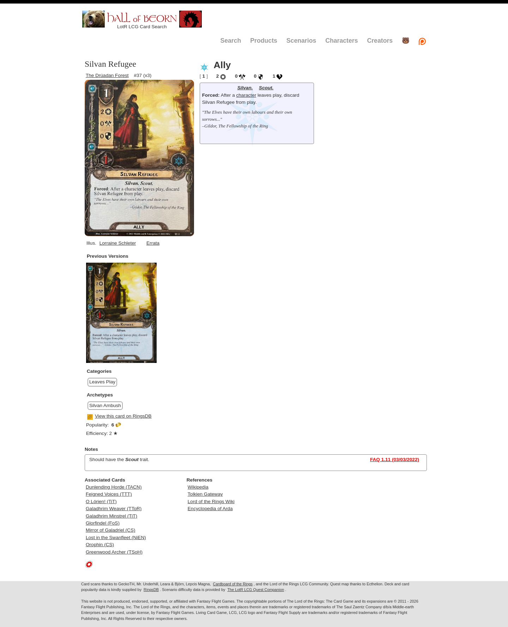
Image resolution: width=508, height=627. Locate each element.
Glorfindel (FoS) (103, 523)
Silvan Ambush (105, 405)
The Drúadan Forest (107, 75)
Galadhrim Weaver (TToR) (113, 508)
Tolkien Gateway (205, 494)
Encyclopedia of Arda (210, 508)
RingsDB (151, 589)
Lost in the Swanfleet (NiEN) (116, 537)
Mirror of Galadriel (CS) (110, 530)
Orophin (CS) (100, 544)
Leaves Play (102, 381)
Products (263, 40)
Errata (152, 243)
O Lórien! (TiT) (101, 501)
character (246, 95)
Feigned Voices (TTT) (109, 494)
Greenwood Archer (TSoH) (114, 552)
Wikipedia (198, 487)
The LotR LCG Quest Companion (255, 589)
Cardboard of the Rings (233, 584)
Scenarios (301, 40)
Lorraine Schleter (117, 243)
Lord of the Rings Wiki (211, 501)
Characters (341, 40)
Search (230, 40)
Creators (380, 40)
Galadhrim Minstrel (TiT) (111, 516)
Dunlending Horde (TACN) (113, 487)
